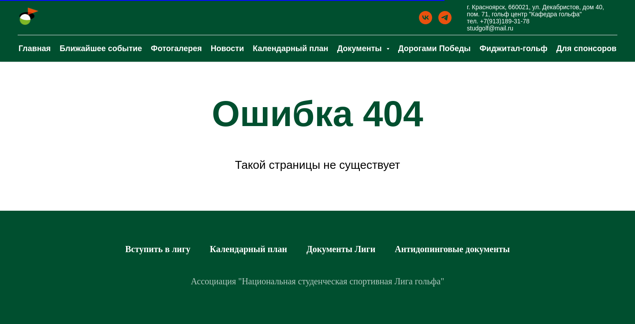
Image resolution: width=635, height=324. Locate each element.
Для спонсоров (587, 48)
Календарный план (290, 48)
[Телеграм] (445, 17)
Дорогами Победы (434, 48)
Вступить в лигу (157, 249)
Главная (35, 48)
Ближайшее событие (101, 48)
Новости (227, 48)
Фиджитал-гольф (514, 48)
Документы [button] (360, 48)
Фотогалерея (176, 48)
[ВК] (425, 17)
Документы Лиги (340, 249)
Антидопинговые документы (452, 249)
